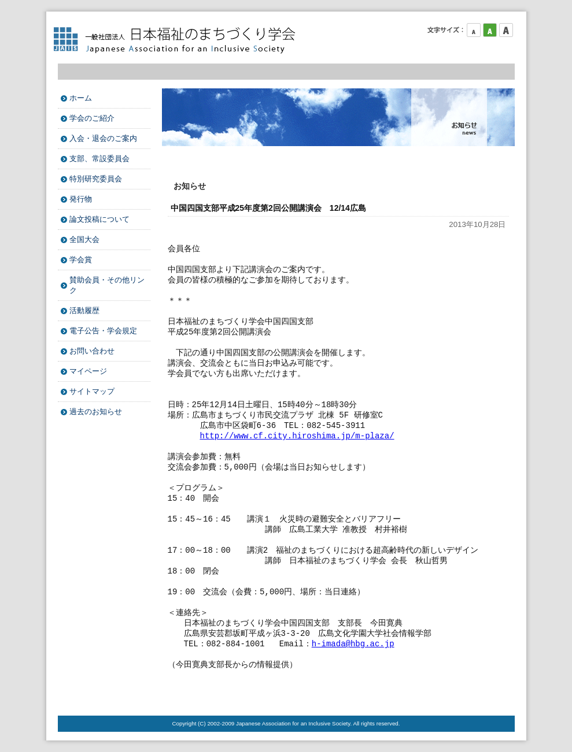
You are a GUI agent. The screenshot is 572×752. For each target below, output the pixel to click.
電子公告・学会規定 (103, 330)
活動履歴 (84, 310)
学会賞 (80, 259)
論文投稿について (99, 219)
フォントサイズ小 (474, 30)
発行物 (80, 199)
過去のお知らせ (95, 411)
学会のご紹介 (92, 118)
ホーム (80, 98)
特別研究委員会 (95, 178)
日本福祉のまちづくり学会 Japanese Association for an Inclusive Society (179, 40)
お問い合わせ (92, 351)
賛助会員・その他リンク (107, 285)
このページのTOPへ (486, 692)
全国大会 (84, 239)
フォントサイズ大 (506, 30)
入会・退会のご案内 (103, 138)
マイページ (88, 371)
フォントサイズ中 (490, 30)
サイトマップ (92, 391)
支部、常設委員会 (99, 158)
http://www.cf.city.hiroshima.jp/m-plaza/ (297, 435)
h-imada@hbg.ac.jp (353, 643)
